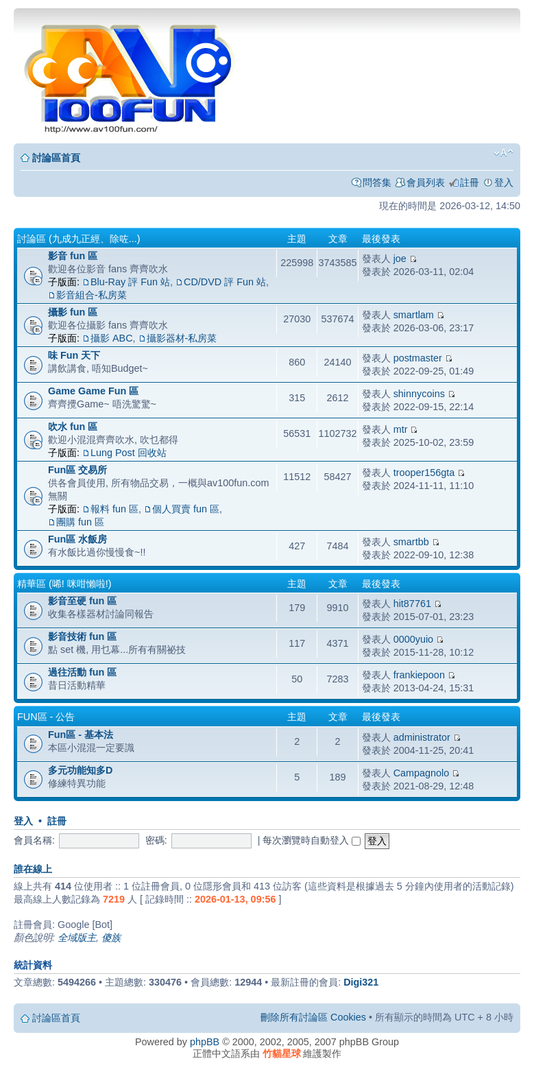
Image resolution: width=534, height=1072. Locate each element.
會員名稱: (34, 840)
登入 (503, 182)
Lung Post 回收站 (128, 452)
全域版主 (77, 937)
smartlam (413, 314)
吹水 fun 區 (72, 426)
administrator (421, 737)
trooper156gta (424, 472)
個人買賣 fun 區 (185, 508)
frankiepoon (419, 674)
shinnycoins (419, 393)
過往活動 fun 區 (82, 672)
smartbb (411, 541)
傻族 (111, 937)
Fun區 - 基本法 (80, 734)
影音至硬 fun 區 (82, 600)
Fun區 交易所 (77, 469)
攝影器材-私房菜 (182, 338)
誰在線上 (33, 868)
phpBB (204, 1041)
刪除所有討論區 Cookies (313, 1017)
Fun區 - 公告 (46, 716)
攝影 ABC (111, 338)
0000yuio (413, 639)
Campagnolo (421, 772)
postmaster (417, 358)
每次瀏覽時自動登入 (312, 840)
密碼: (156, 840)
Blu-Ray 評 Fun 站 (130, 281)
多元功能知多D (80, 770)
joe (399, 258)
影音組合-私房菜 (91, 294)
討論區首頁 (56, 157)
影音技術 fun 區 (82, 636)
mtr (400, 429)
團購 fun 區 (80, 521)
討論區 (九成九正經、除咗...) (79, 238)
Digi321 (360, 982)
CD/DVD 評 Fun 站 (225, 281)
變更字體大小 (503, 153)
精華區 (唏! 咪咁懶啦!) (64, 583)
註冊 (469, 182)
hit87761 (412, 603)
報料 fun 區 (114, 508)
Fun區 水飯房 (77, 539)
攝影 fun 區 (72, 312)
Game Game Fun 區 (93, 390)
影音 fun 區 (72, 255)
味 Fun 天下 (74, 355)
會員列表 (425, 182)
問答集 (377, 182)
